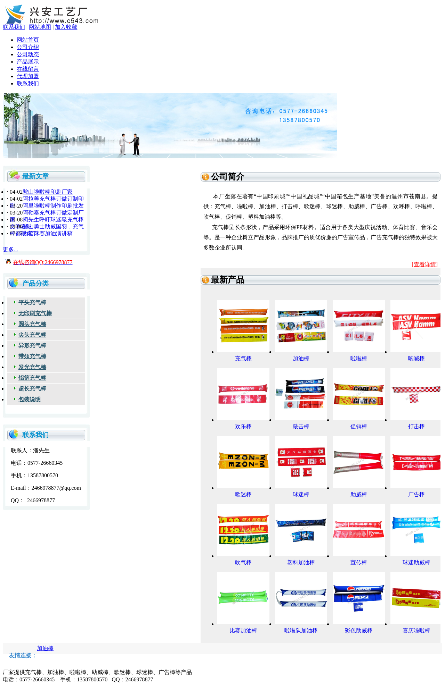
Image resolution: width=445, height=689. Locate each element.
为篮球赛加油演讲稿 (48, 233)
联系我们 (14, 27)
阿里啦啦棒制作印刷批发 (53, 206)
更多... (10, 249)
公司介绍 (28, 47)
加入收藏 (66, 27)
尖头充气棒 (32, 335)
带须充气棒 (32, 356)
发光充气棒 (32, 367)
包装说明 (29, 399)
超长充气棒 (32, 389)
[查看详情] (425, 264)
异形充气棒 (32, 345)
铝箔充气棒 (32, 378)
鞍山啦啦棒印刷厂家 (48, 192)
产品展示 (28, 62)
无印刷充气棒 (35, 313)
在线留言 (28, 69)
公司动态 (28, 54)
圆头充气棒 (32, 324)
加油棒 (45, 648)
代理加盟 (28, 76)
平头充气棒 (32, 302)
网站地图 (40, 27)
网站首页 (28, 40)
